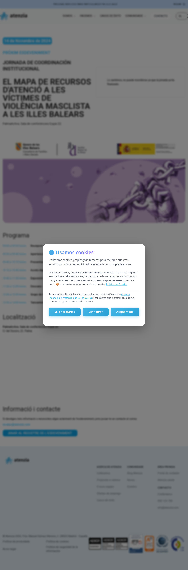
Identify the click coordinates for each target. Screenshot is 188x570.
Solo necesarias (64, 312)
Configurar (95, 312)
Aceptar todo (124, 312)
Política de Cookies (116, 284)
